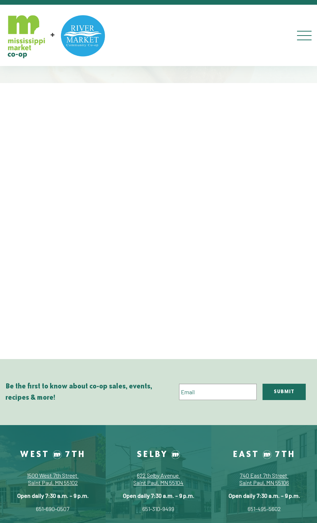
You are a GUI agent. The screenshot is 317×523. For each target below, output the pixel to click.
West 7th (53, 454)
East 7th (264, 454)
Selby (158, 454)
